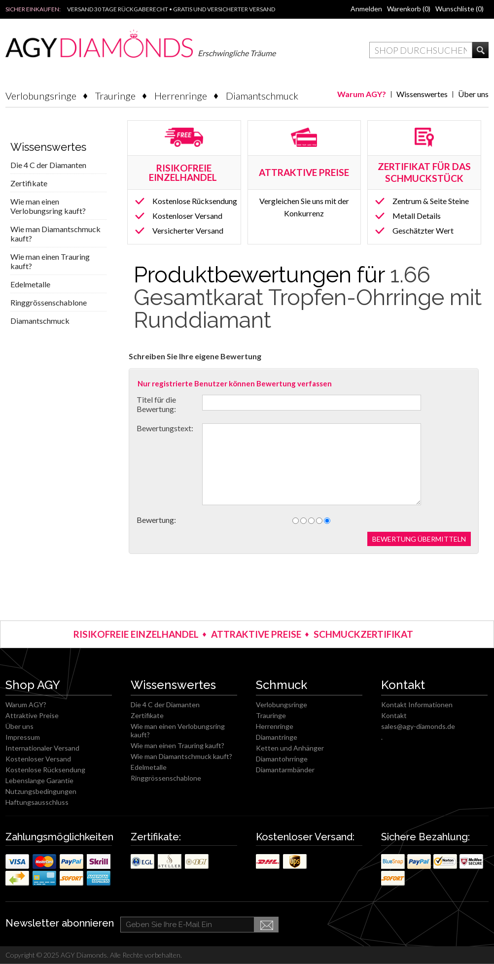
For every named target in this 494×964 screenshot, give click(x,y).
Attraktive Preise (32, 715)
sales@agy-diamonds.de (418, 726)
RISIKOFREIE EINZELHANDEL (184, 172)
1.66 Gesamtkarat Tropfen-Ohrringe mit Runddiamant (308, 297)
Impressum (22, 737)
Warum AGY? (361, 94)
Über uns (473, 94)
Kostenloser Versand (187, 215)
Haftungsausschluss (37, 802)
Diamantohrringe (282, 759)
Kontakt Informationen (417, 704)
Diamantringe (276, 737)
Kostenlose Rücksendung (194, 201)
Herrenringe (180, 96)
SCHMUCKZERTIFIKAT (363, 634)
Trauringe (115, 96)
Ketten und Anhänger (290, 748)
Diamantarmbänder (285, 769)
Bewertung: (156, 519)
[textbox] (420, 50)
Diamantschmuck (262, 96)
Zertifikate (28, 183)
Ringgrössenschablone (48, 302)
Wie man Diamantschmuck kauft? (55, 233)
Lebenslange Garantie (39, 780)
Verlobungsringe (40, 96)
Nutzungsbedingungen (40, 791)
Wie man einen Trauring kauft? (50, 261)
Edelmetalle (30, 284)
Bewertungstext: (165, 428)
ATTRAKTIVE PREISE (256, 634)
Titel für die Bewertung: (156, 404)
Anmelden (366, 8)
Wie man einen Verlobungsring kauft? (48, 206)
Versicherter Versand (187, 230)
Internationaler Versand (42, 748)
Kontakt (394, 715)
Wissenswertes (422, 94)
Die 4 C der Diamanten (48, 165)
